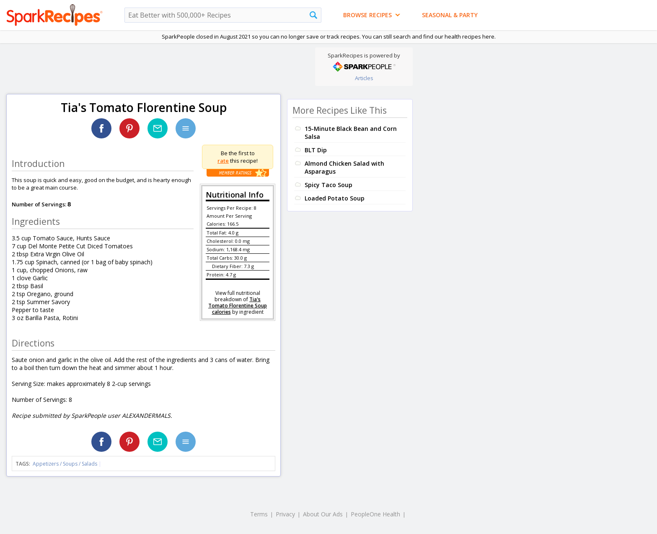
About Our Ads (323, 514)
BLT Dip (316, 150)
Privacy (285, 514)
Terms (259, 514)
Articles (364, 78)
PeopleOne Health (375, 514)
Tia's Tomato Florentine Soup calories (237, 305)
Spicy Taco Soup (328, 185)
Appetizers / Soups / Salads (65, 463)
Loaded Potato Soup (335, 198)
